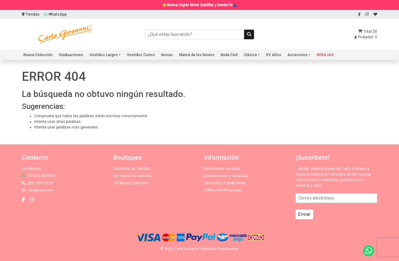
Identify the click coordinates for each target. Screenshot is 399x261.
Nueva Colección (38, 55)
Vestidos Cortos (141, 55)
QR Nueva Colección (131, 183)
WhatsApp (55, 14)
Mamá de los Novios (196, 55)
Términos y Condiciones (225, 183)
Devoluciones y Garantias (226, 176)
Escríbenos (31, 169)
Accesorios (297, 55)
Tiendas (31, 14)
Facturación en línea (221, 169)
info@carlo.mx (37, 190)
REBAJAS (325, 55)
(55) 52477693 (37, 183)
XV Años (273, 55)
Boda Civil (229, 55)
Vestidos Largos (103, 55)
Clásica (250, 55)
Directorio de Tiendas (131, 169)
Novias (167, 55)
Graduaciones (71, 55)
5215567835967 (39, 176)
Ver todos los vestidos (132, 176)
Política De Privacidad (223, 190)
